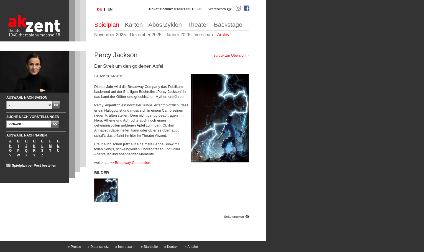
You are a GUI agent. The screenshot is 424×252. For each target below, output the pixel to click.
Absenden (56, 105)
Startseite (149, 247)
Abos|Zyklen (165, 24)
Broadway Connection (132, 163)
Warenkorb (217, 9)
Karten (134, 24)
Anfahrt (191, 247)
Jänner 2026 (178, 34)
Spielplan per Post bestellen (34, 165)
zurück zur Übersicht (230, 55)
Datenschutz (98, 247)
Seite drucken (234, 216)
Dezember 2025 (146, 34)
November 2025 (110, 34)
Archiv (223, 34)
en (110, 9)
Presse (74, 247)
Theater (197, 24)
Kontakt (171, 247)
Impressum (124, 247)
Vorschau (204, 34)
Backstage (228, 24)
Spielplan (106, 24)
